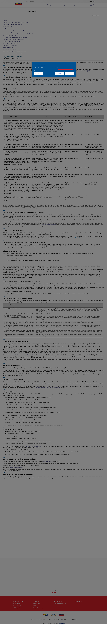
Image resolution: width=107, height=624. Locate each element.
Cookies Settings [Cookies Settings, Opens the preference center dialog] (38, 73)
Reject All (69, 73)
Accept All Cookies (59, 73)
